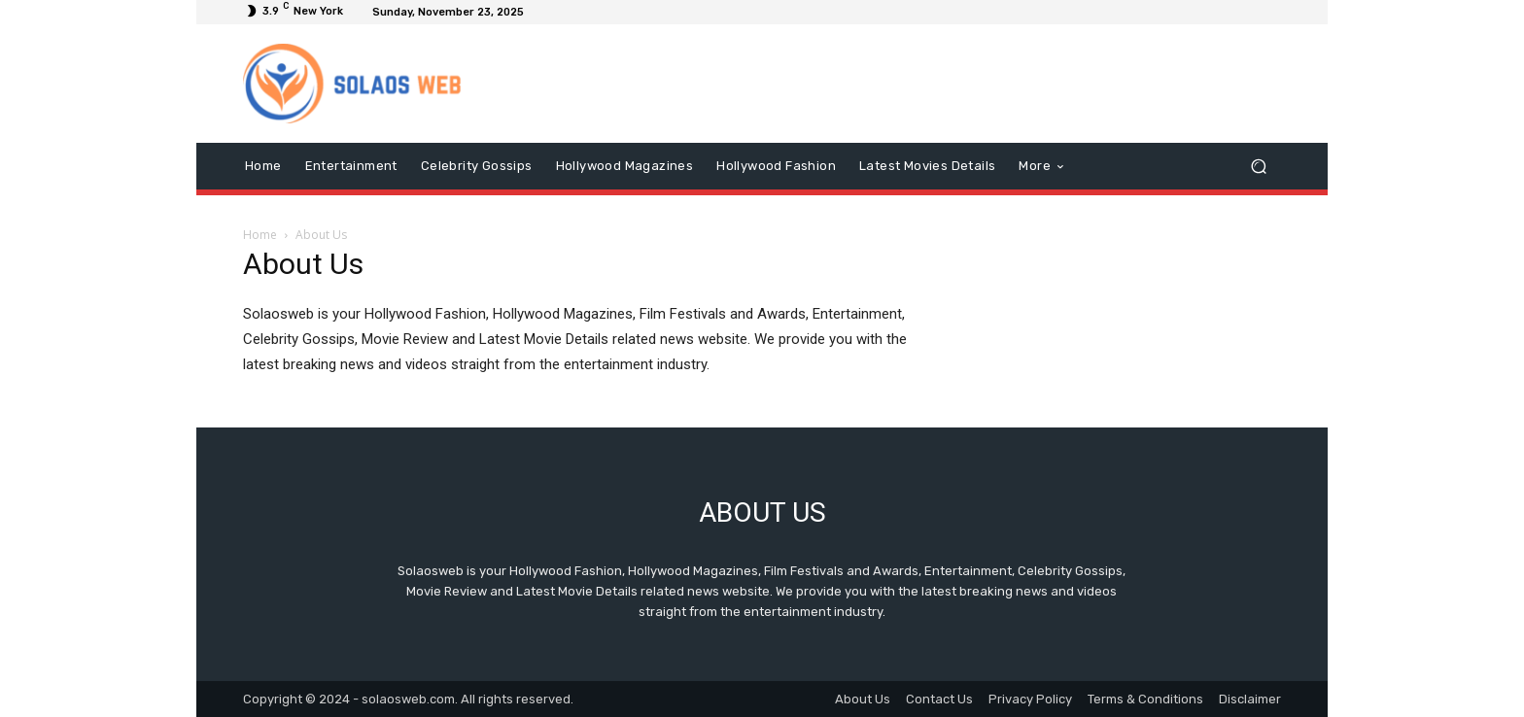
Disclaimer (1250, 699)
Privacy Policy (1030, 699)
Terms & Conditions (1145, 699)
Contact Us (939, 699)
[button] (1258, 166)
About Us (862, 699)
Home (260, 234)
